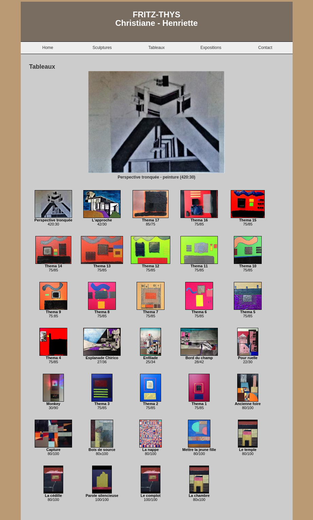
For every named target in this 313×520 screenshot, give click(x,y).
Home (47, 47)
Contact (265, 47)
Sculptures (102, 47)
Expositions (211, 47)
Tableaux (156, 47)
